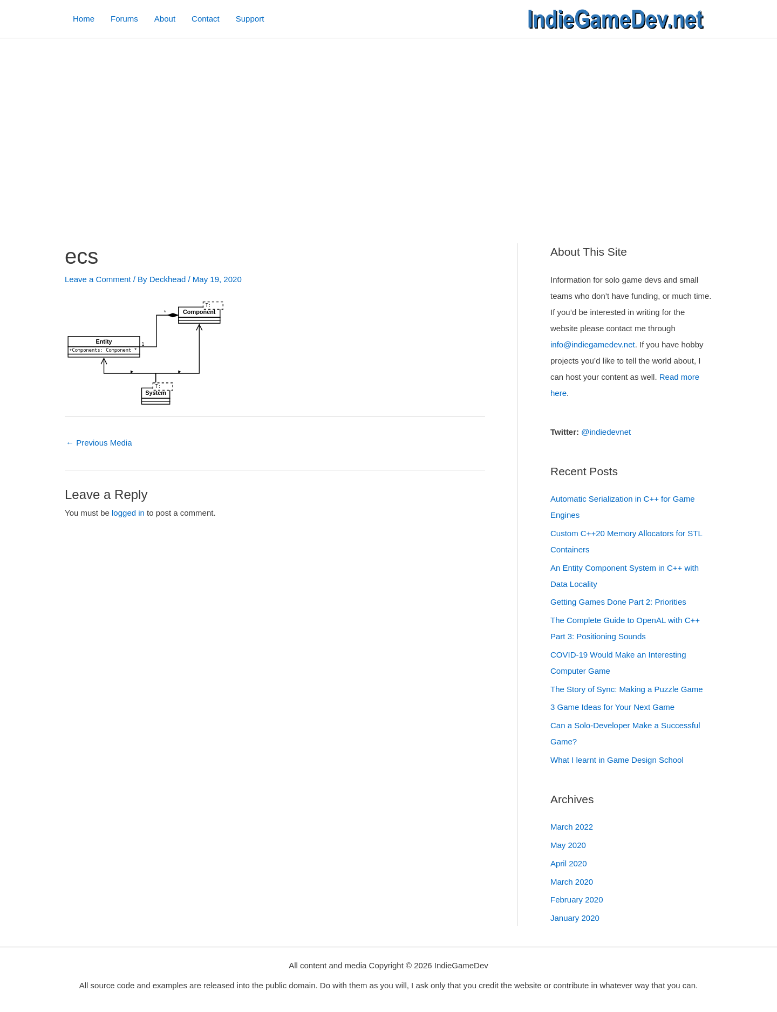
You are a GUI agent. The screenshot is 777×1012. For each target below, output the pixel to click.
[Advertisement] (388, 119)
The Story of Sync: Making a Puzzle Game (626, 689)
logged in (128, 512)
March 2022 (571, 826)
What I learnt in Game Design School (617, 759)
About (164, 18)
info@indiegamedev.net (592, 344)
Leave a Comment (98, 279)
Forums (124, 18)
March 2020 (571, 881)
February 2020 (576, 899)
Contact (206, 18)
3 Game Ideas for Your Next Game (612, 707)
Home (83, 18)
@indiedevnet (606, 431)
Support (250, 18)
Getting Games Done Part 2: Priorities (618, 601)
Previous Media (99, 442)
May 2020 (568, 845)
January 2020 (574, 917)
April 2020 (568, 863)
